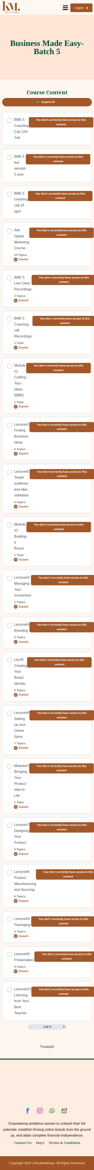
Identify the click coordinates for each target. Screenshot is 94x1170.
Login (81, 8)
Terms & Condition (64, 1142)
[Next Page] (64, 1026)
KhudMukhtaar (44, 1163)
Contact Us (23, 1142)
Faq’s (40, 1142)
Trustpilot (47, 1047)
